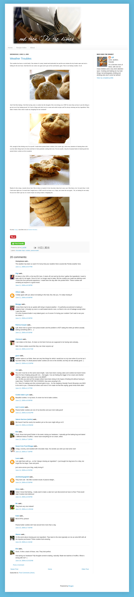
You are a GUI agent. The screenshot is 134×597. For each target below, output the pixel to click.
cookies (28, 250)
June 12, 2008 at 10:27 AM (24, 349)
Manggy (18, 304)
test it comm (20, 407)
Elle (17, 432)
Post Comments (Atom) (26, 573)
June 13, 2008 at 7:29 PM (24, 439)
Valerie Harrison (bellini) (24, 419)
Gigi (17, 273)
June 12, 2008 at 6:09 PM (24, 400)
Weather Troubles (20, 58)
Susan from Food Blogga (24, 446)
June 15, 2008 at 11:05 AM (24, 509)
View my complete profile (105, 78)
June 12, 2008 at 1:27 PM (24, 388)
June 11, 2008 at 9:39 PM (24, 318)
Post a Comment (18, 565)
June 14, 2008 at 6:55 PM (24, 497)
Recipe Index (21, 48)
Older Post (85, 569)
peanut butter (35, 250)
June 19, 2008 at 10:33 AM (24, 561)
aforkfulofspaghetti (22, 477)
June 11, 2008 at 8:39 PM (24, 285)
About (32, 48)
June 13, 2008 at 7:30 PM (24, 452)
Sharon (18, 534)
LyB (112, 57)
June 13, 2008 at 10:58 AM (24, 425)
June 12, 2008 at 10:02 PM (24, 413)
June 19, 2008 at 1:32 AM (24, 542)
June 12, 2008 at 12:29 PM (24, 363)
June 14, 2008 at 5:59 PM (24, 482)
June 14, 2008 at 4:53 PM (24, 470)
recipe (16, 229)
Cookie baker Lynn (22, 395)
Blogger (70, 586)
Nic (17, 503)
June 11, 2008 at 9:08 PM (24, 297)
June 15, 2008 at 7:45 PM (24, 528)
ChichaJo (19, 339)
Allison (18, 292)
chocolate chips (20, 250)
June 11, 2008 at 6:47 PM (24, 267)
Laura (18, 458)
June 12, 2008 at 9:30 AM (24, 332)
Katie (17, 516)
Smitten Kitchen (32, 229)
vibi (17, 370)
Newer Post (14, 569)
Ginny (18, 489)
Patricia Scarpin (21, 325)
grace (17, 356)
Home (10, 48)
